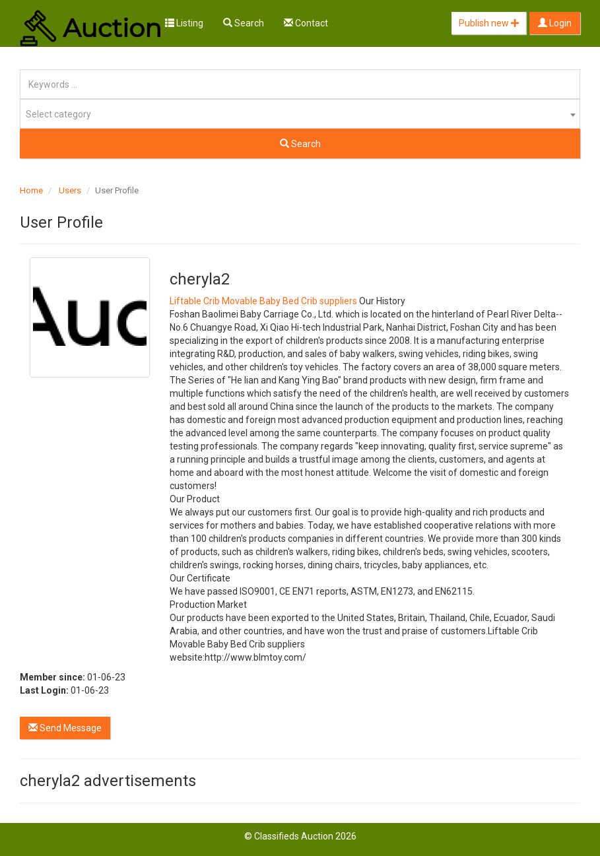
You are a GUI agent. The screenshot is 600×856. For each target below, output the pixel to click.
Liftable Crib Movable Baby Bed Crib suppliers (263, 301)
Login (555, 23)
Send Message (65, 728)
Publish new (489, 23)
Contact (306, 23)
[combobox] (300, 114)
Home (31, 190)
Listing (184, 23)
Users (70, 190)
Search (243, 23)
